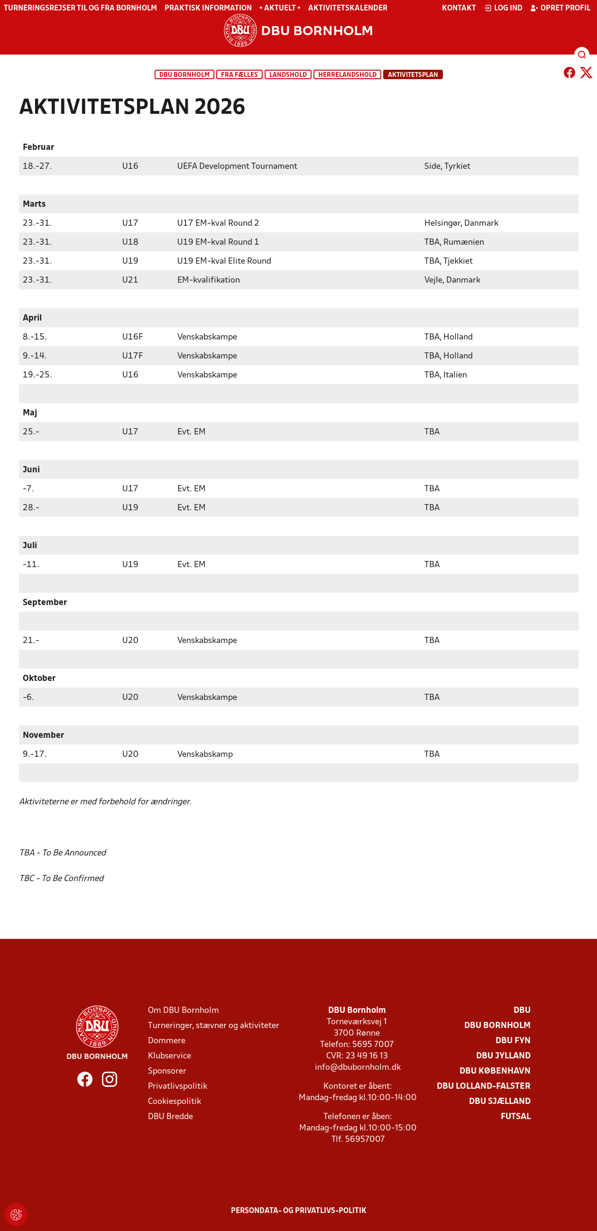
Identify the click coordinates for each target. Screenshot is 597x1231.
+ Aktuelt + (280, 8)
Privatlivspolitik (177, 1086)
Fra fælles (239, 75)
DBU (522, 1010)
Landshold (288, 75)
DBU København (495, 1071)
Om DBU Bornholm (183, 1010)
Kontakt (459, 8)
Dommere (166, 1041)
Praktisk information (208, 8)
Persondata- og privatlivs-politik (299, 1210)
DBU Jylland (503, 1056)
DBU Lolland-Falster (484, 1086)
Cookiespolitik (174, 1101)
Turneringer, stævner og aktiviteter (213, 1025)
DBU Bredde (170, 1116)
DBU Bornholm (184, 75)
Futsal (516, 1116)
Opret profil (560, 8)
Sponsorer (167, 1071)
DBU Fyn (513, 1041)
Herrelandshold (347, 75)
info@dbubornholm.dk (358, 1067)
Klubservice (169, 1056)
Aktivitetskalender (347, 8)
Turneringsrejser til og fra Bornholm (80, 8)
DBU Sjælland (500, 1101)
